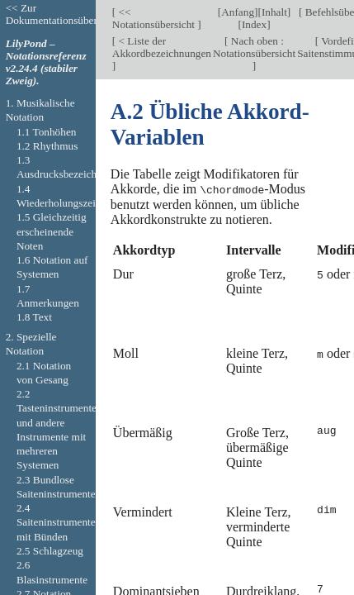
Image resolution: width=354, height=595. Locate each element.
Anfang (237, 12)
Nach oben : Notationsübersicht (254, 47)
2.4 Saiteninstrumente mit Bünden (56, 522)
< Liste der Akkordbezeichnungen (161, 47)
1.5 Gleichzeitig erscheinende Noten (52, 231)
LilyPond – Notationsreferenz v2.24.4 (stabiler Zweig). (46, 62)
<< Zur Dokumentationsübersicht (62, 14)
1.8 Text (34, 317)
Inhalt (274, 12)
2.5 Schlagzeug (50, 551)
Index (254, 24)
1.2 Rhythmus (47, 146)
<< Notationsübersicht (155, 18)
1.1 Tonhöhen (47, 132)
